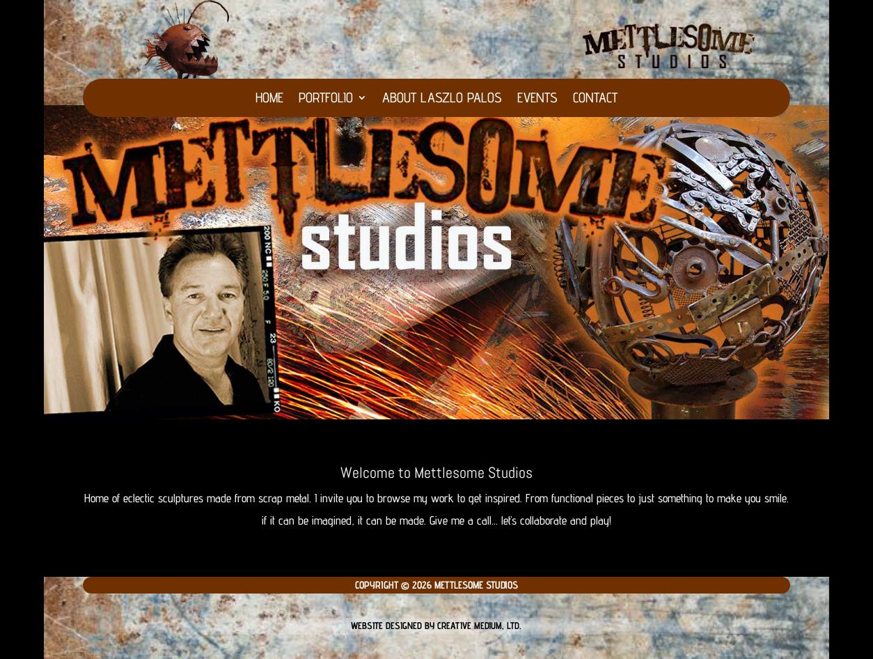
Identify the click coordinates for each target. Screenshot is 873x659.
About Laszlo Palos (442, 99)
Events (537, 99)
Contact (595, 99)
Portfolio (326, 99)
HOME (269, 99)
